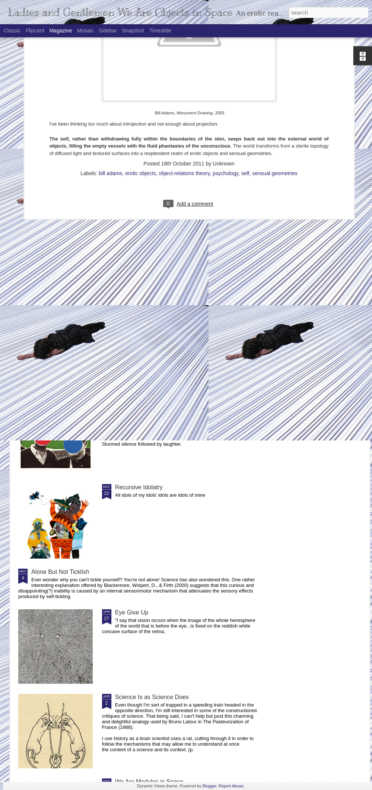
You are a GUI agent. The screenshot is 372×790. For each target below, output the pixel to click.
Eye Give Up (132, 612)
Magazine (61, 31)
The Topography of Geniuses (320, 343)
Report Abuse (231, 786)
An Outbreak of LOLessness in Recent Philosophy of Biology (149, 346)
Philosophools (133, 402)
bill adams (110, 80)
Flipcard (35, 31)
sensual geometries (274, 80)
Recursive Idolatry (139, 487)
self (245, 80)
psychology (225, 80)
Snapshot (133, 31)
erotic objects (140, 80)
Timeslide (160, 31)
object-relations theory (184, 80)
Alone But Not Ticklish (60, 572)
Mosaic (85, 31)
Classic (12, 31)
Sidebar (108, 31)
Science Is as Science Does (152, 697)
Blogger (209, 786)
